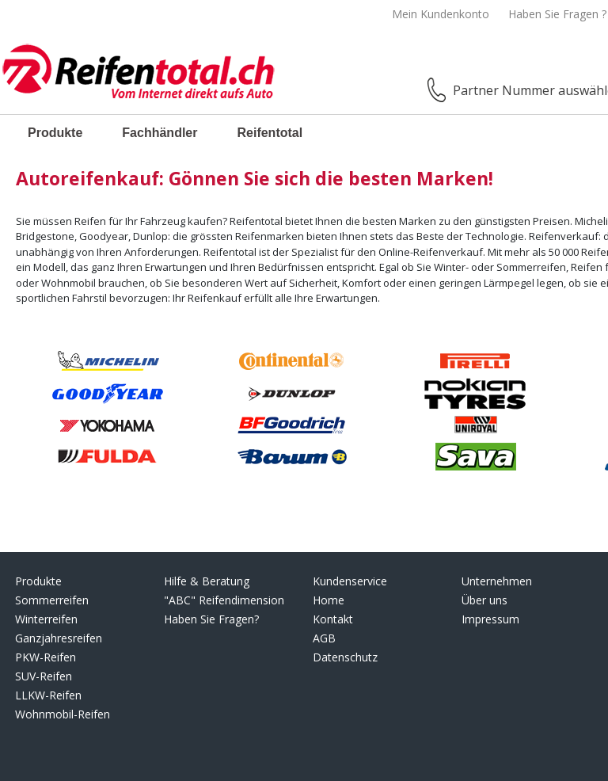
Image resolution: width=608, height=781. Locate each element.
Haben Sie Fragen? (211, 619)
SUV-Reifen (43, 676)
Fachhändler (159, 132)
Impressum (490, 619)
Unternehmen (497, 581)
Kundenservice (350, 581)
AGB (324, 638)
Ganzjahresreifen (58, 638)
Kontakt (333, 619)
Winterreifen (46, 619)
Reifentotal (269, 132)
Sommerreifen (52, 600)
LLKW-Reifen (48, 695)
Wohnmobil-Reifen (62, 714)
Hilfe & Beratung (206, 581)
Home (328, 600)
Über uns (484, 600)
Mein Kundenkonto (440, 13)
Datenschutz (345, 657)
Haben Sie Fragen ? (557, 13)
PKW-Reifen (45, 657)
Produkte (55, 132)
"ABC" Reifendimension (224, 600)
